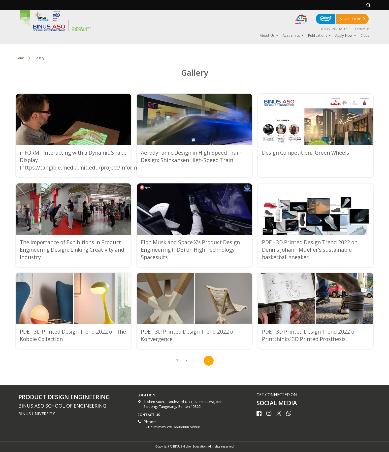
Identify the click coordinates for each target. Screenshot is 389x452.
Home (20, 58)
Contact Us (362, 29)
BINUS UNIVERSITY (334, 29)
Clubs (364, 35)
